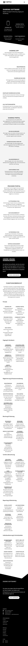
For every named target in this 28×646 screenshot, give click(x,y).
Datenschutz (5, 624)
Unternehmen (5, 635)
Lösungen (4, 630)
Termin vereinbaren (14, 275)
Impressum (5, 622)
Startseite (4, 629)
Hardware (4, 634)
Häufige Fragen (5, 621)
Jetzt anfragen (14, 597)
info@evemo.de (7, 613)
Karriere (6, 640)
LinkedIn (6, 642)
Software (4, 632)
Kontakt (4, 619)
